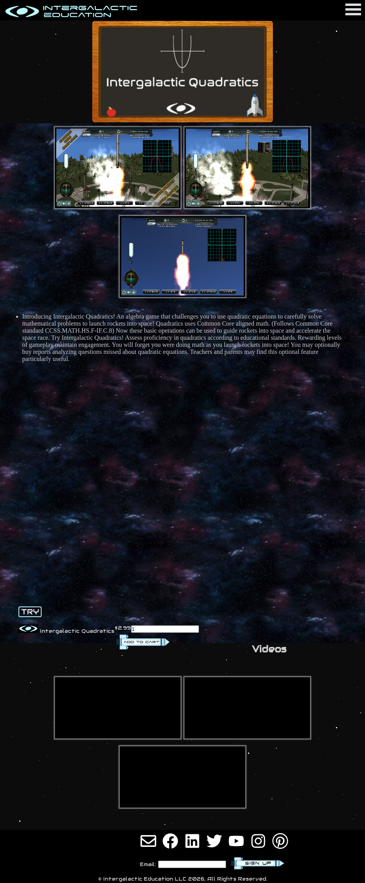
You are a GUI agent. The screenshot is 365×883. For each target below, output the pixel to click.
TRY (30, 611)
